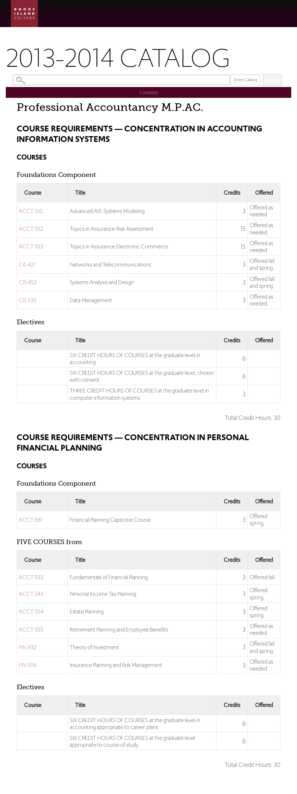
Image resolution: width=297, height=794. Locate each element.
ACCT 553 (31, 246)
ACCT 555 (31, 629)
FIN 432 (27, 647)
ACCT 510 (31, 211)
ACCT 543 (31, 594)
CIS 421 (27, 264)
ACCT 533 (31, 577)
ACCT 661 (30, 520)
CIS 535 (27, 300)
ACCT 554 (31, 611)
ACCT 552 (31, 229)
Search (272, 80)
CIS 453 (27, 282)
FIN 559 (27, 665)
